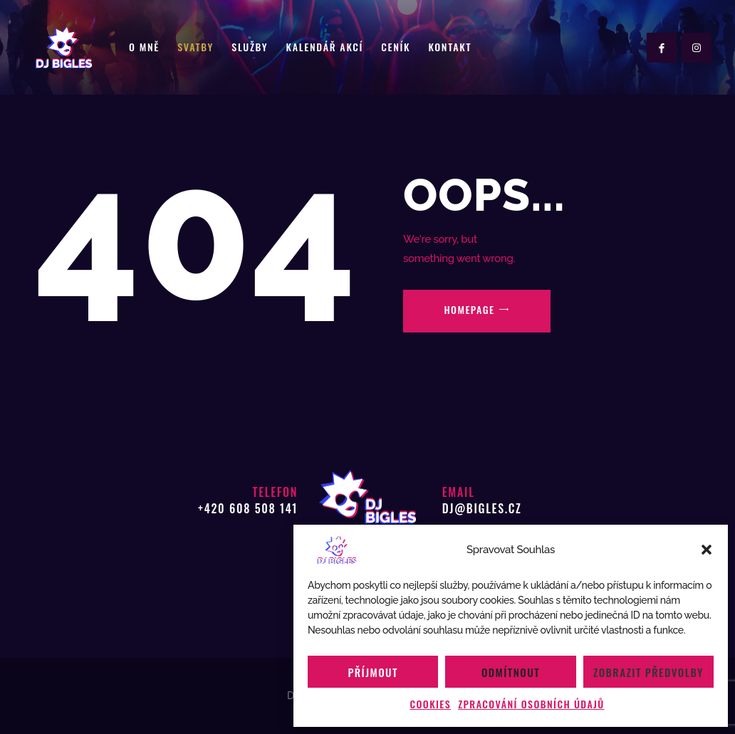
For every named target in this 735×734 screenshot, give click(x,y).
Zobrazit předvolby (648, 672)
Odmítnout (510, 672)
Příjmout (373, 672)
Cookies (430, 703)
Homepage (469, 309)
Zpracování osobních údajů (531, 703)
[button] (706, 549)
